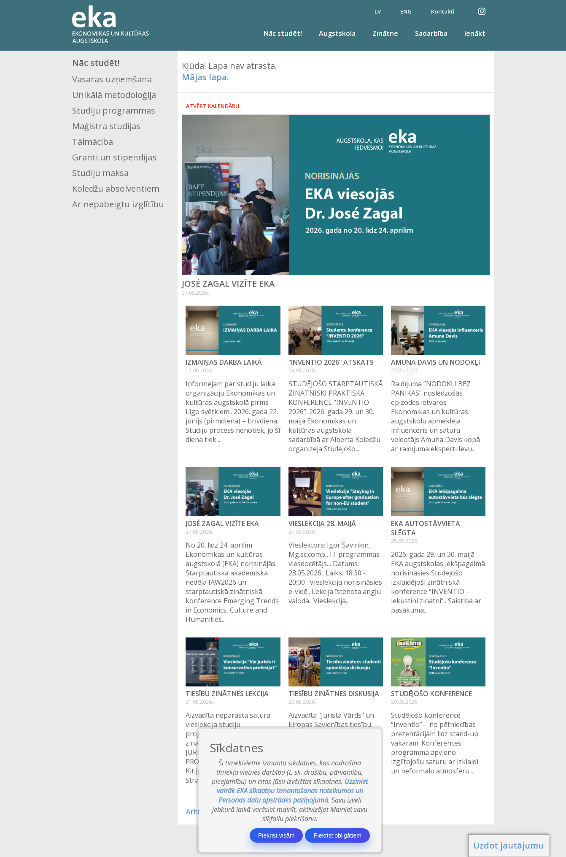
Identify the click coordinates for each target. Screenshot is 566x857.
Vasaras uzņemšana (112, 79)
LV (378, 11)
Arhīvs (196, 811)
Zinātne (385, 33)
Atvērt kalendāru (213, 106)
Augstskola (337, 33)
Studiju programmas (113, 110)
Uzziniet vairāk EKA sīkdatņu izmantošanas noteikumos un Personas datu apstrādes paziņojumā (292, 791)
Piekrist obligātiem (337, 835)
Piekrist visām (276, 835)
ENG (406, 11)
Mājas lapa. (205, 77)
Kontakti (443, 11)
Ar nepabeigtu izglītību (118, 204)
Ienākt (474, 33)
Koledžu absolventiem (115, 188)
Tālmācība (92, 141)
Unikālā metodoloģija (114, 94)
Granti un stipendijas (114, 157)
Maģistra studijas (106, 126)
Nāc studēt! (283, 33)
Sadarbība (431, 33)
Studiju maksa (100, 173)
